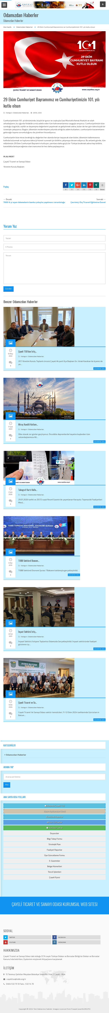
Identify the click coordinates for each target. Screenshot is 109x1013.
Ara (6, 784)
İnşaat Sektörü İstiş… (27, 631)
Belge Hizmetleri (54, 866)
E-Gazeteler (54, 861)
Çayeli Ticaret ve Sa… (27, 702)
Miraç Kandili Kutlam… (28, 424)
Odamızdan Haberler (24, 27)
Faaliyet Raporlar (54, 850)
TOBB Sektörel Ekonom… (28, 560)
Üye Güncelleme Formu (54, 855)
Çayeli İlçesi (54, 877)
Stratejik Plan (55, 844)
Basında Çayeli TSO (55, 805)
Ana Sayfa (7, 27)
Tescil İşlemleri (54, 872)
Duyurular (54, 833)
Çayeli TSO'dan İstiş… (27, 351)
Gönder (8, 288)
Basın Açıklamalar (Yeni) (54, 811)
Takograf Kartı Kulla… (27, 490)
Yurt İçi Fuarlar (54, 822)
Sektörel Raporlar (54, 816)
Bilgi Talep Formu (54, 839)
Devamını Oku (99, 368)
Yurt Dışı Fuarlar (54, 827)
